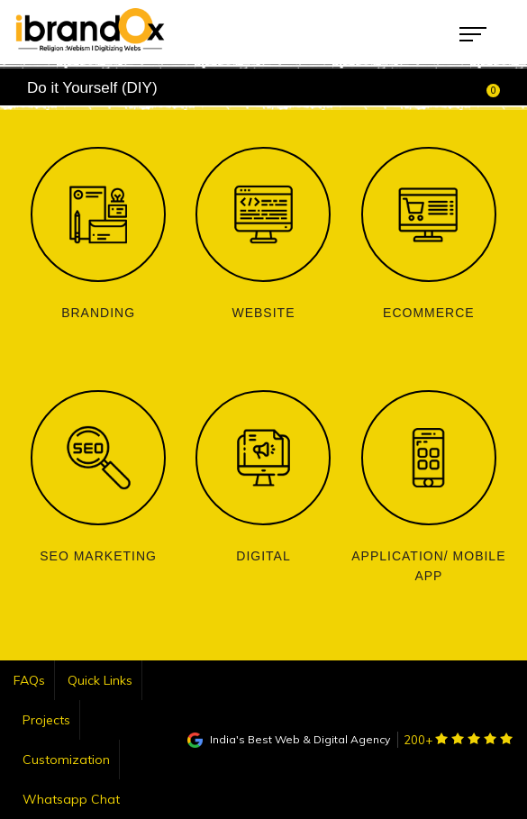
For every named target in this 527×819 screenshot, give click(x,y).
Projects (46, 720)
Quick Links (100, 680)
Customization (66, 759)
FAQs (29, 680)
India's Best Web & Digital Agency (288, 739)
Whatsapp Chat (71, 799)
